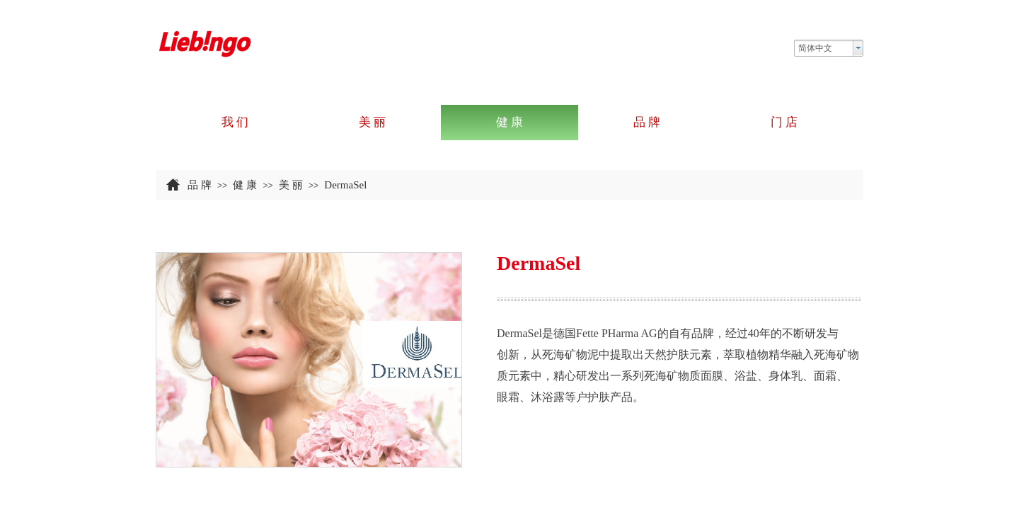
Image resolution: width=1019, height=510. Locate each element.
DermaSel (345, 185)
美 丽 (291, 185)
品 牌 (200, 185)
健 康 (245, 185)
